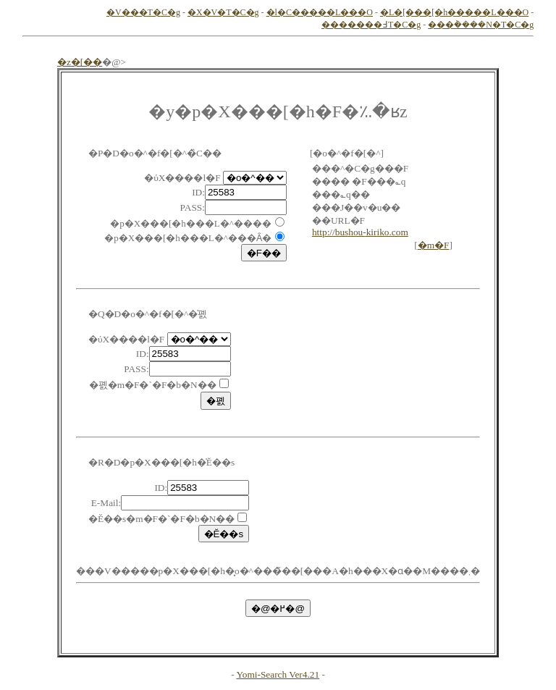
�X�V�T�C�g (223, 12)
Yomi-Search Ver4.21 (277, 674)
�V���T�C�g (143, 12)
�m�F (434, 245)
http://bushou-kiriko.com (360, 232)
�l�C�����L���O (319, 12)
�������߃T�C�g (371, 25)
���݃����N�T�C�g (481, 25)
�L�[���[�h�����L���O (454, 12)
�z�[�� (79, 61)
